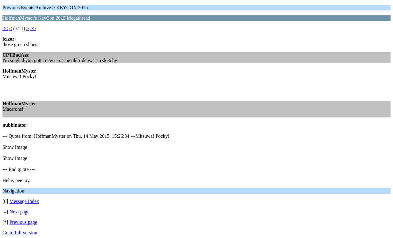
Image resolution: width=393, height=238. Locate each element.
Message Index (24, 201)
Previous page (23, 222)
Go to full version (19, 232)
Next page (19, 211)
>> (33, 28)
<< (5, 28)
